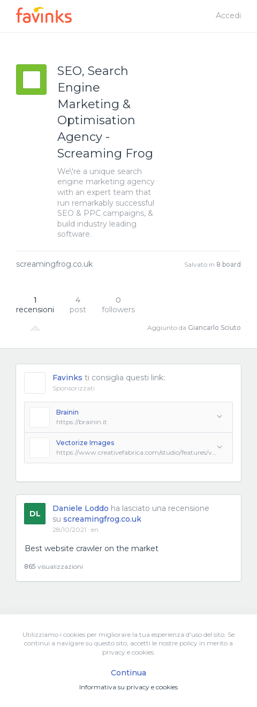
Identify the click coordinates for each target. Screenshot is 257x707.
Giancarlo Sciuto (214, 328)
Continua (128, 673)
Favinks (67, 377)
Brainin (67, 412)
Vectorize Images (85, 443)
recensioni (35, 304)
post (78, 304)
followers (118, 304)
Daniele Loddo (80, 508)
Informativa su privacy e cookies (128, 687)
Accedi (228, 15)
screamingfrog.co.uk (54, 264)
